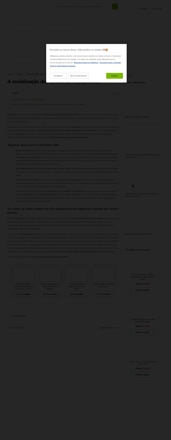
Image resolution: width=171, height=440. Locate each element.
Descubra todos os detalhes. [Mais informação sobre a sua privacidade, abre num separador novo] (86, 62)
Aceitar (114, 75)
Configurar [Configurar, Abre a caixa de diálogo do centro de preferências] (58, 76)
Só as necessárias (78, 75)
